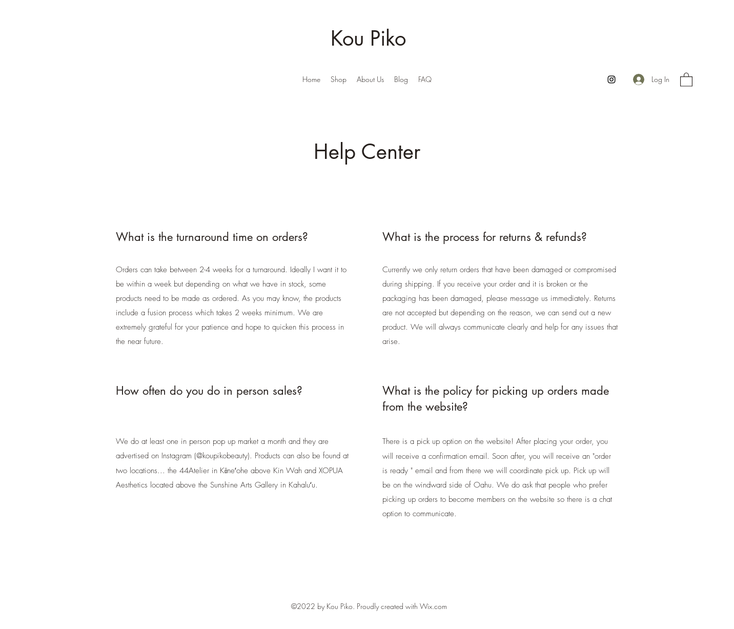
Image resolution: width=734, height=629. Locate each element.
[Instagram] (611, 79)
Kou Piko (368, 38)
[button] (686, 79)
